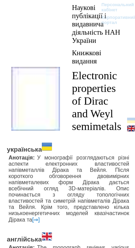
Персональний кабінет (114, 7)
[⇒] (36, 220)
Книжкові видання (86, 57)
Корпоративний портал (114, 20)
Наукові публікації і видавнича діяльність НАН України (96, 23)
